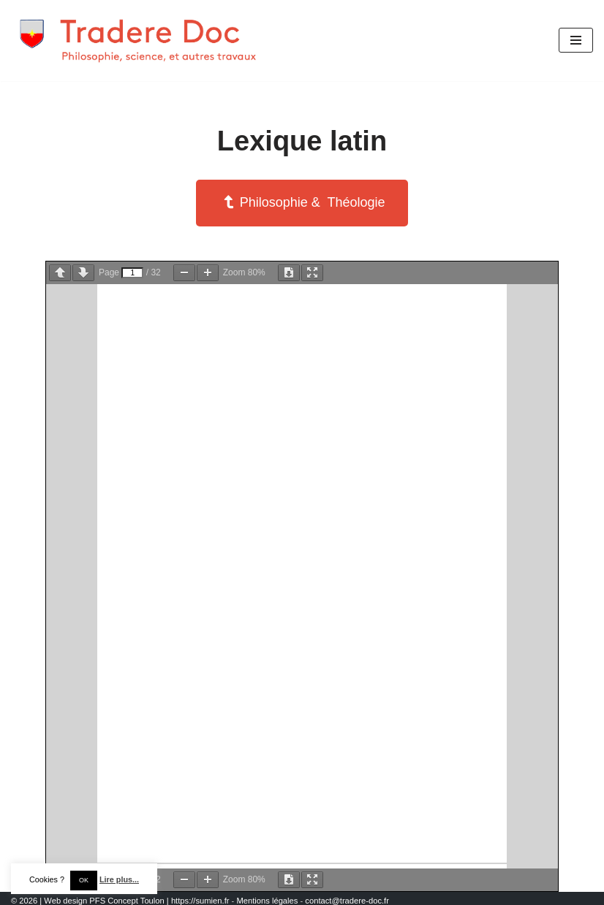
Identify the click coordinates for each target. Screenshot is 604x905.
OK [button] (83, 880)
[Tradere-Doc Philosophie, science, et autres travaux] (139, 40)
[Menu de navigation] (576, 40)
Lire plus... (119, 879)
